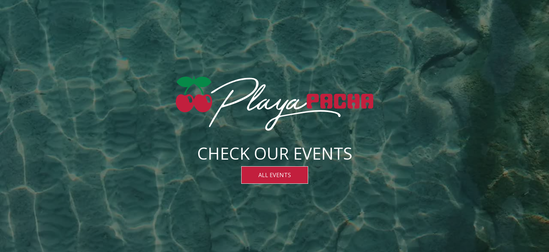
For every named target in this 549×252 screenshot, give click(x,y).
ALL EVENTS (274, 175)
